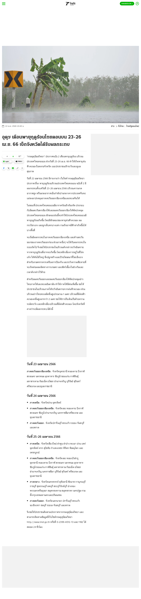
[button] (4, 168)
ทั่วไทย (121, 126)
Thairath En (127, 4)
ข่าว (112, 126)
